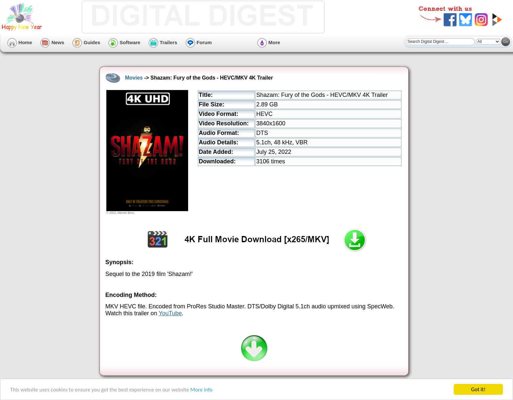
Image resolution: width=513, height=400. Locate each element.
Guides (86, 42)
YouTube (170, 313)
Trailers (163, 42)
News (52, 42)
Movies (134, 78)
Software (124, 42)
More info (201, 389)
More (268, 42)
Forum (199, 42)
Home (19, 42)
